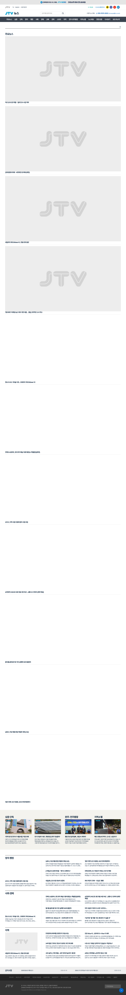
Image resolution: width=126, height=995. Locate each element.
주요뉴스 (9, 19)
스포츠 (59, 19)
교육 (47, 19)
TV (13, 7)
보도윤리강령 (46, 977)
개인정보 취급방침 (36, 977)
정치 (26, 19)
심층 (15, 19)
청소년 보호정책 (64, 977)
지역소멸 (83, 19)
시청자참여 (24, 7)
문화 (53, 19)
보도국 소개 (18, 977)
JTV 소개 (11, 977)
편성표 (90, 7)
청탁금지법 (83, 977)
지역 (65, 19)
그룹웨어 (115, 977)
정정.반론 (99, 19)
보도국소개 (116, 19)
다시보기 (107, 19)
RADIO (17, 7)
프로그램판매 (91, 977)
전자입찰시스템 (100, 977)
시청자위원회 (27, 977)
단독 (21, 19)
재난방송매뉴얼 (74, 977)
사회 (37, 19)
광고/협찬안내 (99, 7)
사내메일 (108, 977)
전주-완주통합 (73, 19)
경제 (42, 19)
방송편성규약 (55, 977)
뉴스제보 (91, 19)
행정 (31, 19)
